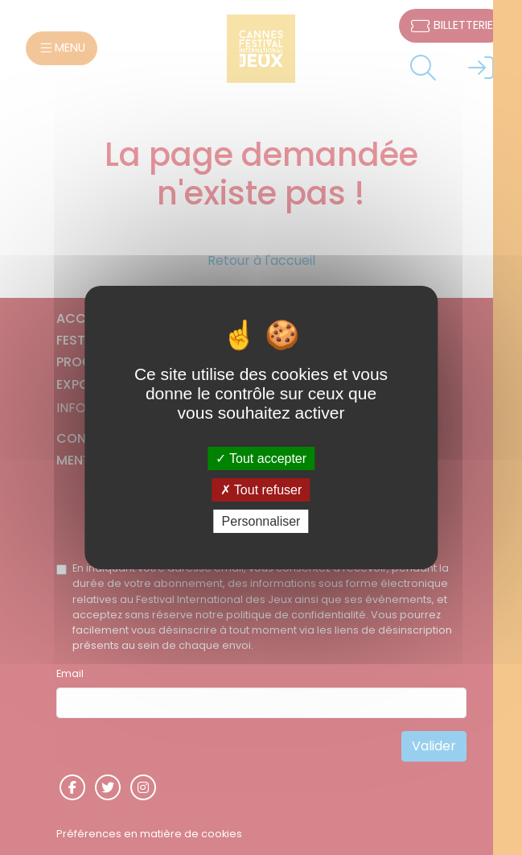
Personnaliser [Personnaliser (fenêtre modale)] (261, 521)
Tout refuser (261, 490)
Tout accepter (261, 458)
